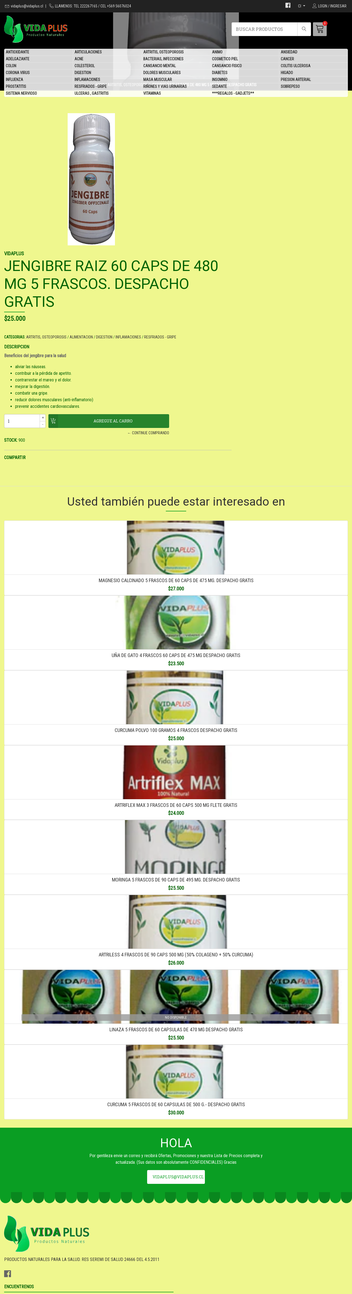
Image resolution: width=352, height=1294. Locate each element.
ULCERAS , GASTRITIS (92, 93)
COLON (11, 66)
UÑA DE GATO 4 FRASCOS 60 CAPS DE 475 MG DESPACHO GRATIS (176, 554)
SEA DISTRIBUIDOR (197, 1238)
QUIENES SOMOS (195, 1245)
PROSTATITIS (16, 87)
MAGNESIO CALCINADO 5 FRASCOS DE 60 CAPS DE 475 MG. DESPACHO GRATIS (176, 465)
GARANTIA (189, 1223)
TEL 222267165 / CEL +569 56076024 (125, 1238)
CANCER (287, 59)
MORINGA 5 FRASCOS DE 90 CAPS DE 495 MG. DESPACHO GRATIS (176, 820)
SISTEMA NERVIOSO (21, 93)
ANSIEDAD (289, 52)
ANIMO (217, 52)
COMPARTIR (191, 330)
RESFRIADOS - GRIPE (91, 87)
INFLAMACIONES (87, 80)
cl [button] (300, 6)
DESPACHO (190, 1230)
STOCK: (186, 313)
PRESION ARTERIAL (296, 80)
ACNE (79, 59)
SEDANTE (219, 87)
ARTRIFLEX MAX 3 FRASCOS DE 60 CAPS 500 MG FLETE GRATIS (176, 731)
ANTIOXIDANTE (17, 52)
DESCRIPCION (192, 219)
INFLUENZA (14, 80)
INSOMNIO (219, 80)
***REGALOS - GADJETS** (233, 93)
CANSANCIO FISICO (227, 66)
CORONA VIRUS (18, 73)
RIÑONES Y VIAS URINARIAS (165, 87)
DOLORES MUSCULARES (162, 73)
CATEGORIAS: (190, 204)
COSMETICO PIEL (225, 59)
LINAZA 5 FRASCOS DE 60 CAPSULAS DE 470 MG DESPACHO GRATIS (176, 997)
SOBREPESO (290, 87)
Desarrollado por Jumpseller (220, 1288)
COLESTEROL (85, 66)
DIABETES (219, 73)
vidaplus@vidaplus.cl (27, 6)
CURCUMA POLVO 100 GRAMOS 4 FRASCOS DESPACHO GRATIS (176, 642)
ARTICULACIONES (88, 52)
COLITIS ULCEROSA (295, 66)
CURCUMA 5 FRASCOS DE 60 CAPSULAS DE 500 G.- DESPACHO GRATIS (176, 1086)
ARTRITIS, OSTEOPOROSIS (163, 52)
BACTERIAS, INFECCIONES (163, 59)
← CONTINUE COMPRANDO (257, 305)
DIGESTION (83, 73)
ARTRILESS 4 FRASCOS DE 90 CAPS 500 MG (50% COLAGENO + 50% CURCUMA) (176, 908)
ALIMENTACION (257, 204)
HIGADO (287, 73)
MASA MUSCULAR (157, 80)
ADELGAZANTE (17, 59)
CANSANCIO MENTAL (159, 66)
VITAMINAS (152, 93)
